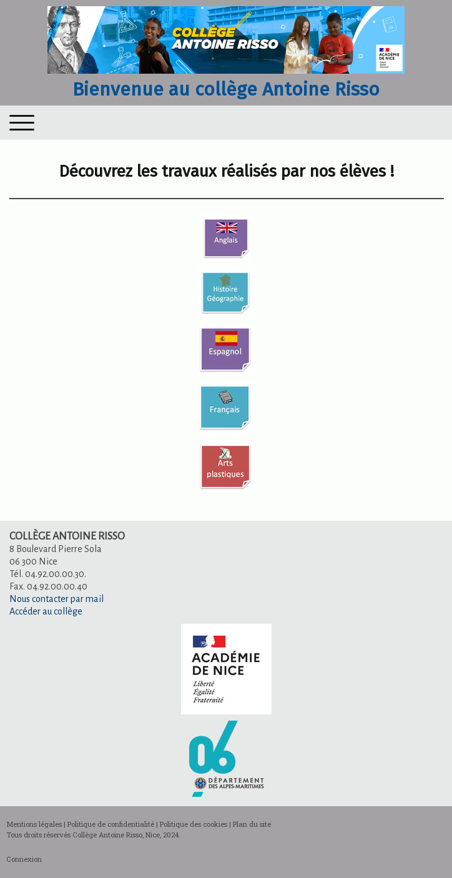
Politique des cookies (193, 824)
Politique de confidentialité (110, 824)
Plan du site (252, 824)
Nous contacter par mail (56, 599)
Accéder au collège (45, 611)
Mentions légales (34, 824)
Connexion (24, 859)
